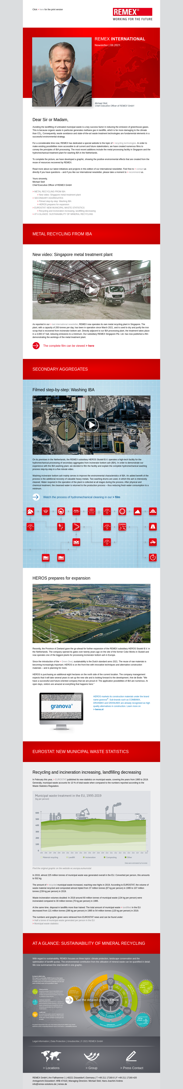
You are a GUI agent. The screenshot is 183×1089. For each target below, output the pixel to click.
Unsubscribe (73, 1041)
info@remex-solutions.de (44, 1084)
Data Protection (58, 1041)
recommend (133, 172)
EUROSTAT (59, 779)
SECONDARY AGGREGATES (48, 198)
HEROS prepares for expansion (53, 204)
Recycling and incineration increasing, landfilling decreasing (66, 211)
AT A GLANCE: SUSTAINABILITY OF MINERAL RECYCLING (63, 214)
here (41, 9)
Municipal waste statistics (45, 923)
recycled (52, 885)
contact (139, 169)
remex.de (62, 1084)
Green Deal (66, 661)
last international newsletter (64, 324)
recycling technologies (124, 143)
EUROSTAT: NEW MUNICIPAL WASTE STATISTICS (59, 207)
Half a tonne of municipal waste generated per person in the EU (64, 920)
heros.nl (98, 709)
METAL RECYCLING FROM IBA (49, 191)
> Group (91, 1068)
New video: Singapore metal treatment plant (59, 195)
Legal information (41, 1041)
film (116, 497)
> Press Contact (131, 1068)
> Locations (51, 1068)
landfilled (126, 907)
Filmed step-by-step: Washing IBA (54, 201)
